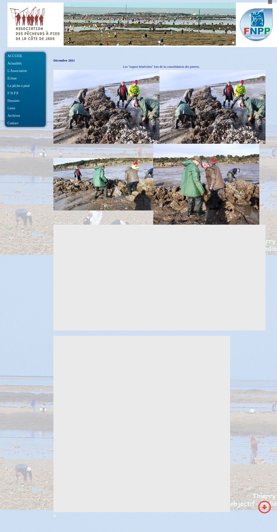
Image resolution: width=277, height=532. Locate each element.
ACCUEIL (15, 56)
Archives (13, 116)
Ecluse (12, 78)
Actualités (14, 63)
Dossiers (13, 101)
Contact (12, 123)
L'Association (17, 71)
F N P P (12, 93)
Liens (11, 108)
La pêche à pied (18, 86)
